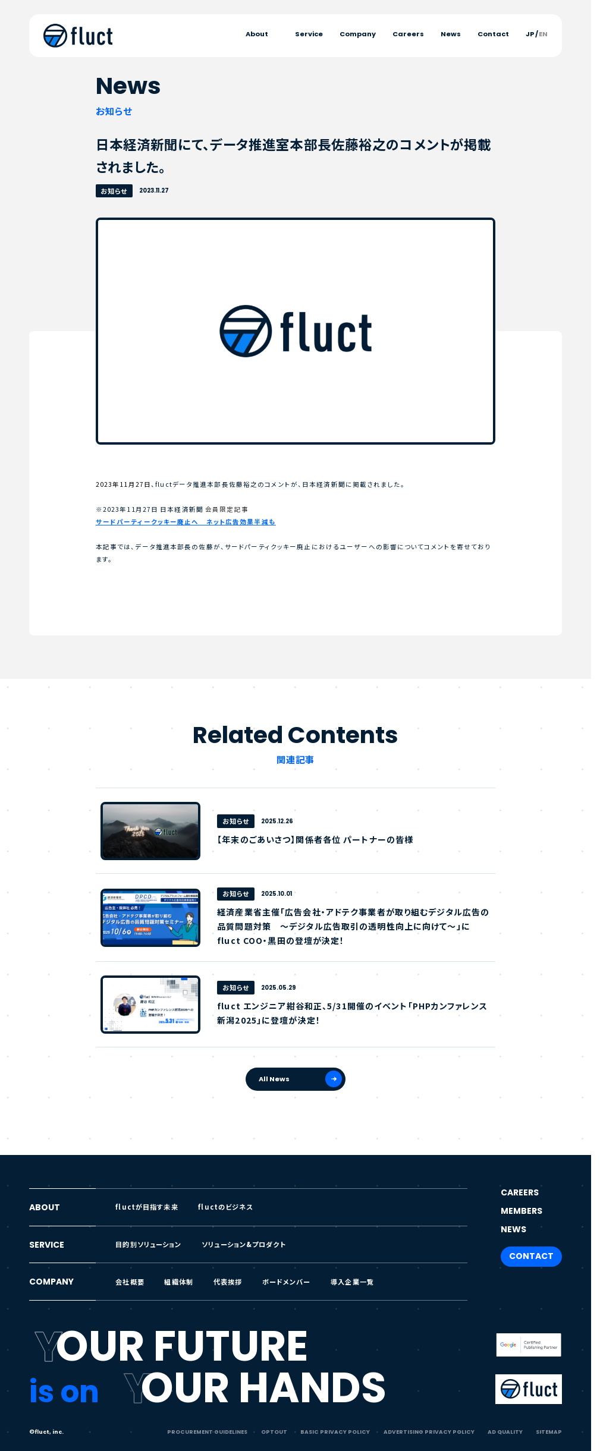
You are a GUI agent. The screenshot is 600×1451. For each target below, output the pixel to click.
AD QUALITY (505, 1432)
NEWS (513, 1229)
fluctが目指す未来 (146, 1206)
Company (358, 34)
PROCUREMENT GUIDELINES (207, 1432)
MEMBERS (521, 1211)
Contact (493, 34)
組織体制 (178, 1281)
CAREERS (520, 1192)
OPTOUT (274, 1432)
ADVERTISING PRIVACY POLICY (429, 1432)
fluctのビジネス (225, 1206)
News (451, 34)
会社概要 (129, 1281)
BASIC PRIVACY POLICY (335, 1432)
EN (543, 34)
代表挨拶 (228, 1281)
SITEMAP (549, 1432)
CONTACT (531, 1256)
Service (309, 34)
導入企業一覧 (352, 1281)
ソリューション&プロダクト (244, 1244)
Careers (408, 34)
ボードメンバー (286, 1281)
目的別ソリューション (148, 1244)
